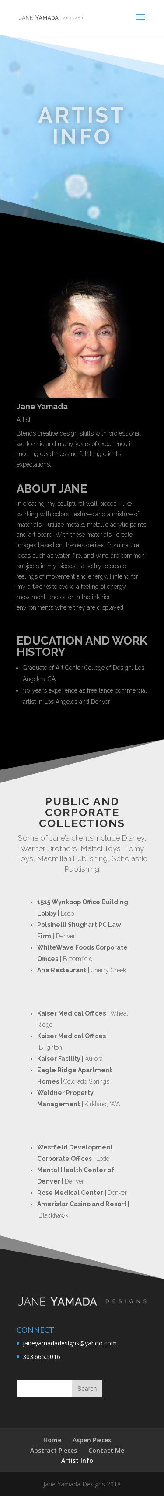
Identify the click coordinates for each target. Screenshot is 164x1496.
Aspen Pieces (92, 1440)
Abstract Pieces (53, 1450)
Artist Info (77, 1460)
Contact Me (106, 1450)
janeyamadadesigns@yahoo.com (70, 1343)
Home (52, 1440)
